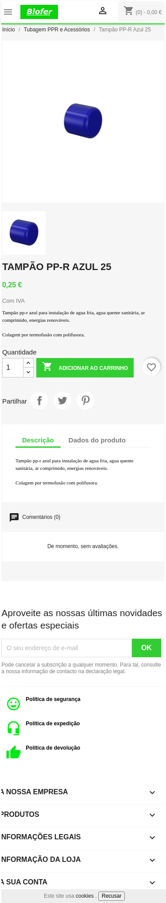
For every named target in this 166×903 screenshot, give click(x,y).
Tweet (62, 400)
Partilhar (39, 400)
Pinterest (85, 400)
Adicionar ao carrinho (85, 367)
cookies (85, 896)
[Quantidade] (12, 367)
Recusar (112, 896)
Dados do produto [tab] (97, 440)
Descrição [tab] (38, 440)
